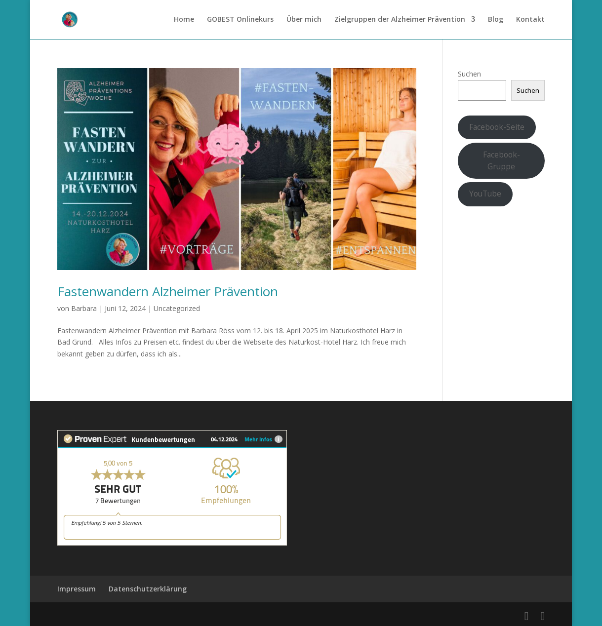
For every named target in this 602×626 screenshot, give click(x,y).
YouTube (485, 193)
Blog (495, 20)
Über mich (303, 20)
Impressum (76, 588)
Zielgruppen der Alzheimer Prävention (399, 20)
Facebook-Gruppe (501, 160)
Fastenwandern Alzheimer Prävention (167, 291)
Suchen (469, 73)
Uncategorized (177, 308)
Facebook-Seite (496, 126)
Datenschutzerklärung (148, 588)
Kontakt (530, 20)
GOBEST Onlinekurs (240, 20)
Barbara (84, 308)
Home (184, 20)
